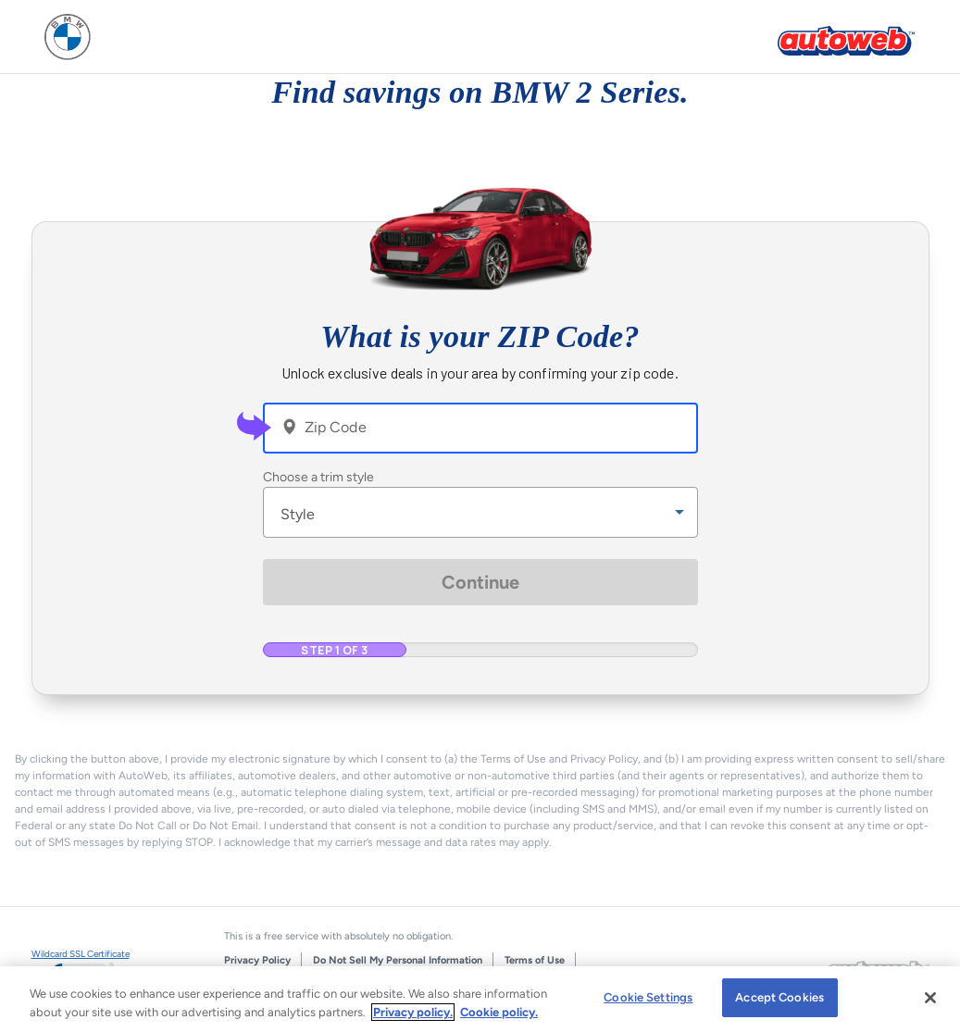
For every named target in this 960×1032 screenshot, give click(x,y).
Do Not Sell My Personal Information (397, 960)
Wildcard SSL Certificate (80, 954)
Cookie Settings (648, 997)
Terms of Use (535, 960)
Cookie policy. (499, 1012)
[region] (480, 999)
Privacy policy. (413, 1012)
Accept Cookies (779, 997)
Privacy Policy (257, 960)
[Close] (930, 997)
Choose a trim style (318, 477)
